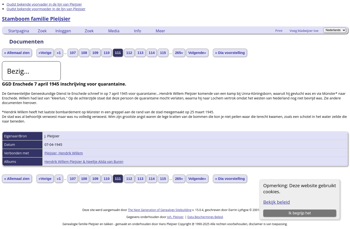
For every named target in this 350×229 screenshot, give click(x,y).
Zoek (42, 31)
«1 (59, 53)
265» (179, 53)
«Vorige (45, 53)
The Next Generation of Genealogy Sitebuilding (160, 210)
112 (129, 53)
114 (152, 53)
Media (113, 31)
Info (137, 31)
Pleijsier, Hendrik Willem (63, 153)
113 (140, 53)
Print (278, 30)
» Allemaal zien (17, 53)
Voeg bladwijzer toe (304, 30)
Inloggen (63, 31)
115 (163, 53)
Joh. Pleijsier (175, 217)
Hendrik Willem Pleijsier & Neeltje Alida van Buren (83, 161)
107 (73, 53)
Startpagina (18, 31)
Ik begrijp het (300, 213)
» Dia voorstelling (230, 53)
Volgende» (197, 53)
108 (84, 53)
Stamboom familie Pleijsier (36, 18)
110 (106, 53)
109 (95, 53)
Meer (160, 31)
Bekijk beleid (276, 202)
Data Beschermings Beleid (205, 217)
